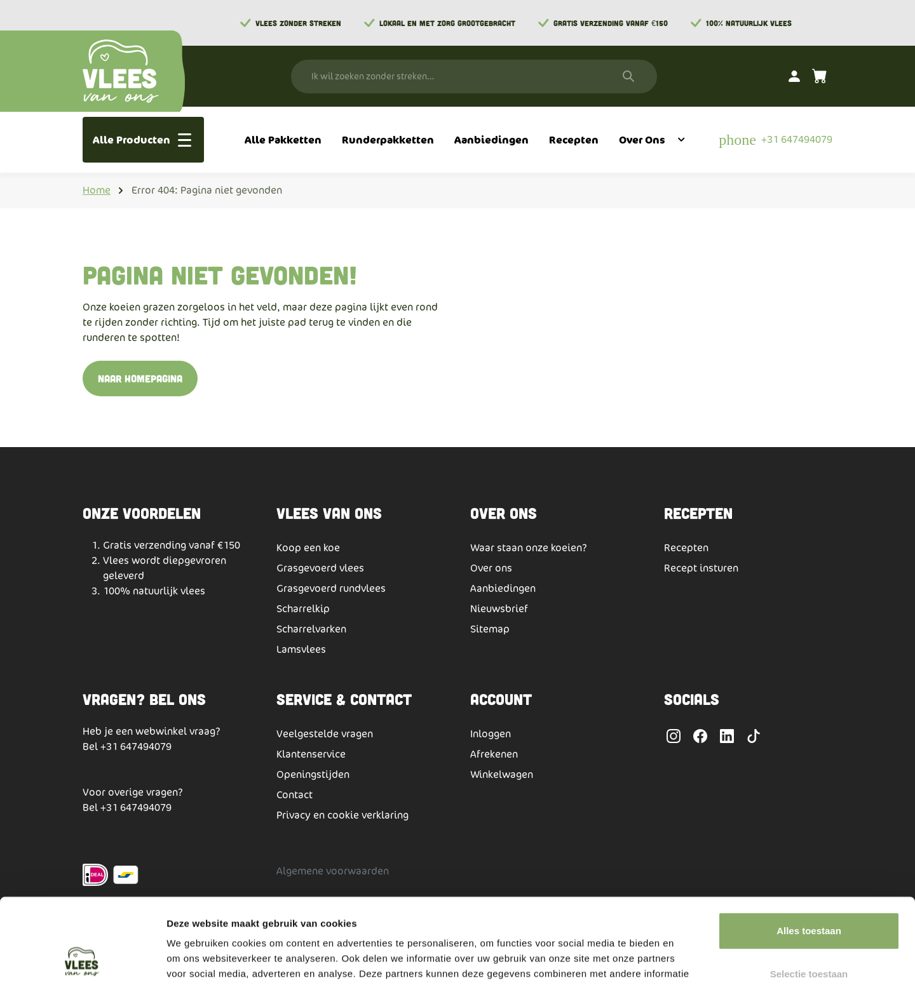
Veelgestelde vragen (324, 733)
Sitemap (490, 629)
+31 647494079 (136, 746)
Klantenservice (311, 754)
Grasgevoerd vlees (320, 568)
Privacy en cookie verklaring (342, 815)
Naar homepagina (140, 378)
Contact (294, 794)
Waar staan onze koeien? (528, 547)
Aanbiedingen (503, 588)
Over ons (491, 568)
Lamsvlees (301, 649)
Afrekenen (494, 754)
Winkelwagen (501, 774)
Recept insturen (701, 568)
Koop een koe (308, 547)
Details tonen (686, 960)
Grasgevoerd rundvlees (331, 588)
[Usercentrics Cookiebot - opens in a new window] (82, 960)
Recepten (686, 547)
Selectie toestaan (809, 893)
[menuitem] (283, 140)
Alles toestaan (808, 850)
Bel (91, 746)
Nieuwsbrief (499, 608)
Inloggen (490, 733)
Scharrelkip (303, 608)
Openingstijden (312, 774)
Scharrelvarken (311, 629)
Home (97, 190)
